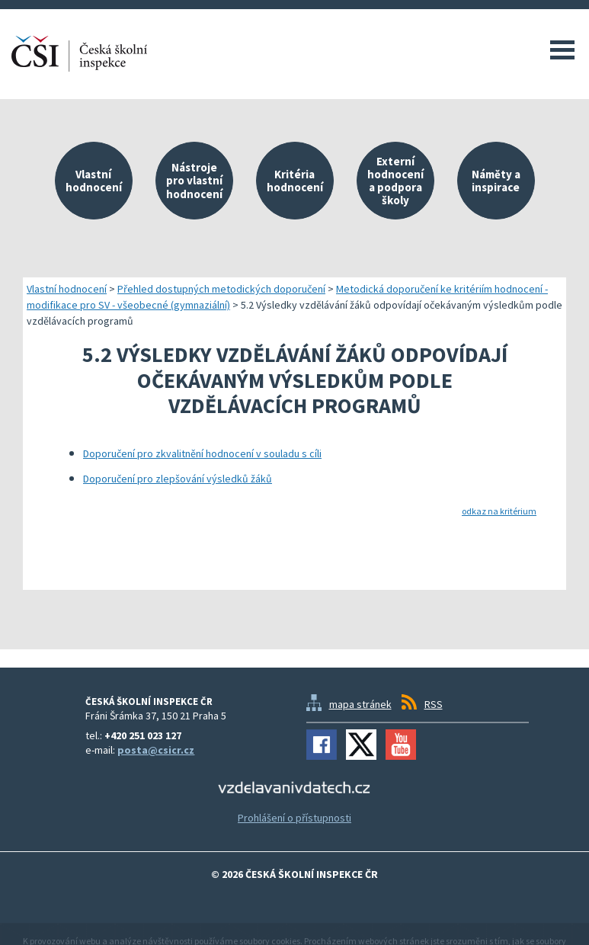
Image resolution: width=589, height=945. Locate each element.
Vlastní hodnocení (67, 289)
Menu (562, 49)
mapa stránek (360, 704)
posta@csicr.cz (155, 750)
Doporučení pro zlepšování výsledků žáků (177, 478)
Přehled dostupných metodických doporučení (221, 289)
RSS (433, 704)
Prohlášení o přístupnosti (294, 818)
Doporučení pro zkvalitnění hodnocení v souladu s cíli (202, 453)
